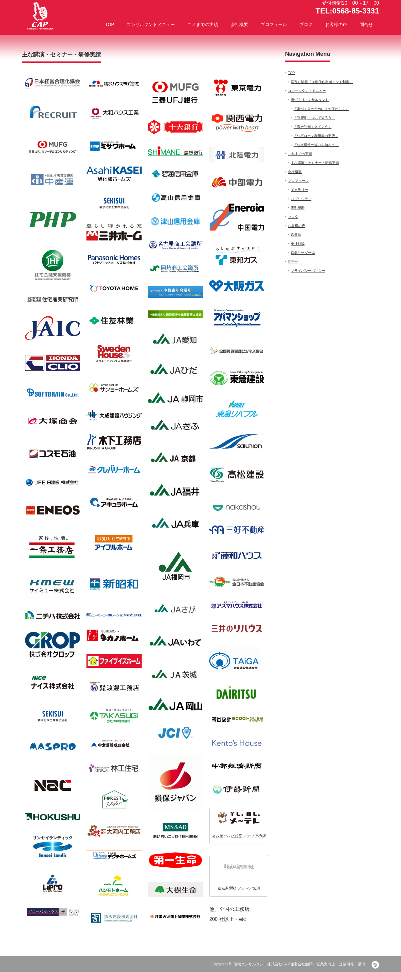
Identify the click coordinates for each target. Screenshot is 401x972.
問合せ (366, 24)
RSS (375, 965)
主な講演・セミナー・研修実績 (315, 163)
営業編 (296, 234)
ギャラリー (299, 190)
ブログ (306, 24)
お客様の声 (336, 24)
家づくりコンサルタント (310, 100)
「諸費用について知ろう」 (314, 117)
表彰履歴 (298, 207)
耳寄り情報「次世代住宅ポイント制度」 (322, 82)
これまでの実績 (202, 24)
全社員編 (298, 244)
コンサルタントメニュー (151, 24)
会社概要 (239, 24)
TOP (109, 24)
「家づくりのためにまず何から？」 (321, 109)
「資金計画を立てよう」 (312, 127)
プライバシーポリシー (308, 270)
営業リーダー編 (303, 253)
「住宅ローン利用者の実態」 (316, 136)
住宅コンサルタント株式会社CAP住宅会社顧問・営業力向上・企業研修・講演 (299, 964)
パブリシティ (301, 199)
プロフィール (274, 24)
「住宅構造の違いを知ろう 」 (316, 145)
